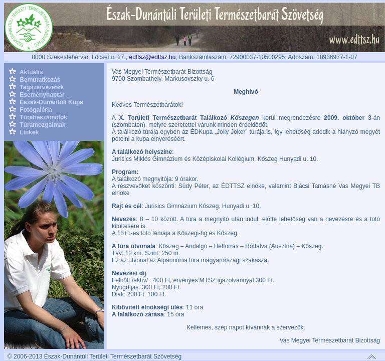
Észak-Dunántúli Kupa (46, 102)
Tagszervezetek (36, 87)
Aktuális (26, 72)
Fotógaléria (30, 109)
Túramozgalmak (37, 124)
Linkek (24, 132)
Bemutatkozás (35, 79)
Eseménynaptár (37, 94)
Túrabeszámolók (38, 117)
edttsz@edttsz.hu (152, 57)
